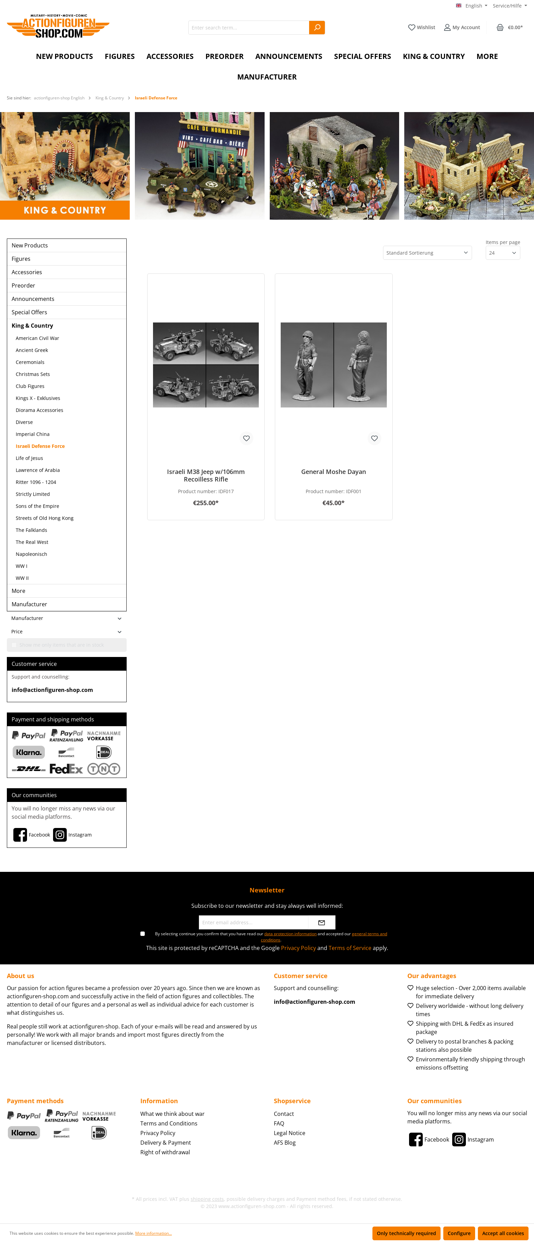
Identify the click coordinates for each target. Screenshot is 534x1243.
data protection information (290, 934)
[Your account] (462, 27)
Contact (284, 1114)
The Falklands (31, 530)
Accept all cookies (503, 1233)
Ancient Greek (32, 350)
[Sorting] (427, 253)
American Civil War (37, 338)
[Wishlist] (422, 27)
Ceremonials (30, 362)
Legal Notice (289, 1133)
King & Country (32, 325)
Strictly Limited (33, 494)
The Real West (32, 542)
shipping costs (207, 1199)
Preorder (23, 285)
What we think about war (172, 1114)
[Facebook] (31, 834)
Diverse (24, 422)
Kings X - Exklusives (38, 398)
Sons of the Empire (37, 506)
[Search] (317, 28)
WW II (22, 578)
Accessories (27, 272)
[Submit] (321, 922)
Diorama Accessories (39, 410)
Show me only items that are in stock (62, 645)
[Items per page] (503, 253)
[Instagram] (71, 834)
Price (66, 631)
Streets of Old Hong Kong (45, 518)
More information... (153, 1233)
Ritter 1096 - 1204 (36, 482)
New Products (30, 245)
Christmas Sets (33, 374)
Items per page (503, 242)
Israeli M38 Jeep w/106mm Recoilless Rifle (206, 475)
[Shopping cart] (509, 27)
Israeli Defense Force (40, 446)
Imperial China (33, 434)
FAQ (279, 1123)
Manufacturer (29, 604)
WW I (21, 566)
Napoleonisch (31, 554)
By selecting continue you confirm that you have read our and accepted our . (271, 937)
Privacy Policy (298, 948)
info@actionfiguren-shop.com (52, 690)
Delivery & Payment (165, 1142)
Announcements (33, 299)
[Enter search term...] (248, 28)
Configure (459, 1233)
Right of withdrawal (165, 1152)
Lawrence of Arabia (38, 470)
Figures (21, 259)
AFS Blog (285, 1142)
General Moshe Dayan (333, 472)
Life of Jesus (29, 458)
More (18, 591)
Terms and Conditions (169, 1123)
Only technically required (406, 1233)
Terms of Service (350, 948)
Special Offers (29, 312)
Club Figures (30, 386)
